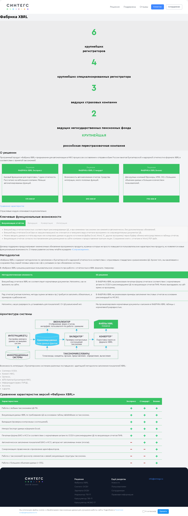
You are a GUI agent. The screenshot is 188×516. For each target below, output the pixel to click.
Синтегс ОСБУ (81, 487)
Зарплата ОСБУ (82, 491)
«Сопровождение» (80, 250)
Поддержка (130, 7)
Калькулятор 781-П (83, 499)
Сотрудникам (174, 7)
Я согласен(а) (150, 511)
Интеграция (61, 223)
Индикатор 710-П (83, 495)
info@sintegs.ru (156, 479)
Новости (116, 483)
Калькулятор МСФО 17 (85, 503)
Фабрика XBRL (81, 483)
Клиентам (157, 7)
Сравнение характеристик (12, 206)
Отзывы (144, 7)
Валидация (32, 223)
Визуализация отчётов (13, 223)
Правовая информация (122, 495)
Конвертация (47, 223)
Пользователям (119, 487)
